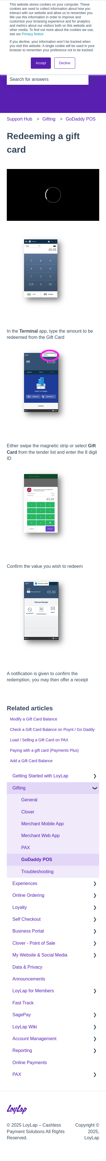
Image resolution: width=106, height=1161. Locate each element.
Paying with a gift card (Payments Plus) (44, 750)
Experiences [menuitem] (24, 883)
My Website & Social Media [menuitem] (39, 955)
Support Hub (19, 119)
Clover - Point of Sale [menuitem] (33, 943)
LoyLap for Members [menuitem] (33, 990)
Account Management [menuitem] (34, 1038)
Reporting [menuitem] (22, 1050)
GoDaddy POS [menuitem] (36, 859)
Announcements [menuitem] (28, 979)
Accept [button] (41, 63)
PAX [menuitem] (25, 847)
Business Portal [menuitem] (28, 931)
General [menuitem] (29, 799)
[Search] (93, 79)
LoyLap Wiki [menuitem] (24, 1026)
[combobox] (47, 79)
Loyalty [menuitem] (19, 907)
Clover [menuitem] (27, 811)
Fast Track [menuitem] (23, 1002)
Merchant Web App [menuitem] (40, 835)
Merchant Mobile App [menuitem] (42, 823)
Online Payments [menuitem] (29, 1062)
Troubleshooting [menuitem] (37, 871)
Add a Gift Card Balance (31, 761)
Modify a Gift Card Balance (33, 719)
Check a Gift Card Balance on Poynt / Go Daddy (52, 729)
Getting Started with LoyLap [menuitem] (40, 775)
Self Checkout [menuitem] (26, 919)
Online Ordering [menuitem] (28, 895)
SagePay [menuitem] (21, 1014)
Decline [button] (64, 63)
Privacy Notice (33, 34)
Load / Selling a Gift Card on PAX (39, 740)
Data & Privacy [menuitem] (27, 967)
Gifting (48, 119)
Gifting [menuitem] (18, 788)
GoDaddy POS (81, 119)
